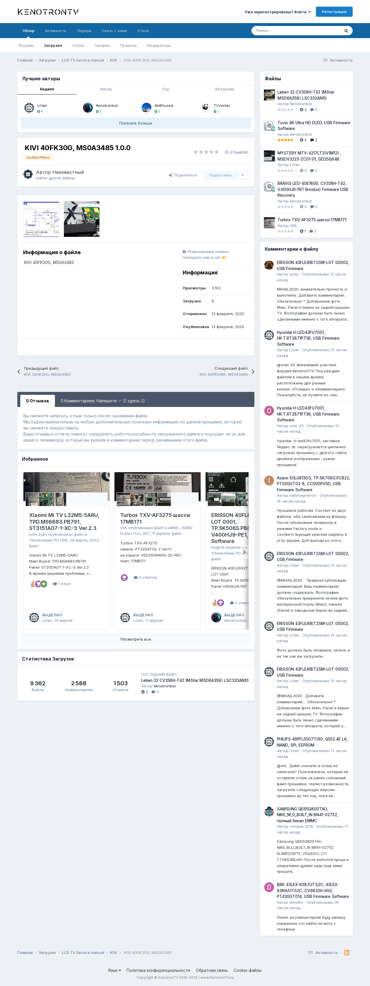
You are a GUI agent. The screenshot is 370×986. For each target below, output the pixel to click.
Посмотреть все (136, 639)
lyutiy (294, 274)
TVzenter (222, 105)
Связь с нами (114, 30)
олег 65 (296, 425)
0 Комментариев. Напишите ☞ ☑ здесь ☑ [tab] (103, 400)
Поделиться (183, 175)
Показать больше (135, 123)
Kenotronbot (107, 105)
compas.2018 (301, 826)
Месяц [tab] (106, 89)
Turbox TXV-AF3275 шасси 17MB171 (312, 219)
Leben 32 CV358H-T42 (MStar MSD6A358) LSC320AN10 (195, 680)
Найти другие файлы (55, 178)
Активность (55, 30)
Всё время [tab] (224, 89)
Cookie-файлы (248, 970)
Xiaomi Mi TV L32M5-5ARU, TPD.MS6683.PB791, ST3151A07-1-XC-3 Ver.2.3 (64, 521)
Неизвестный (68, 172)
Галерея (102, 45)
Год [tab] (165, 89)
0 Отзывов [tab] (37, 400)
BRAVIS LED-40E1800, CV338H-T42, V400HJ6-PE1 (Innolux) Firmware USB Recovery (313, 189)
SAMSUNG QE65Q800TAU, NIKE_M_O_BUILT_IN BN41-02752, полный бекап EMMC (307, 815)
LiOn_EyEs (38, 534)
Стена (143, 30)
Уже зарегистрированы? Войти (278, 12)
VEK (123, 527)
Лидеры (84, 30)
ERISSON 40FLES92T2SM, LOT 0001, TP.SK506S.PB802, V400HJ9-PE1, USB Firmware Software (248, 528)
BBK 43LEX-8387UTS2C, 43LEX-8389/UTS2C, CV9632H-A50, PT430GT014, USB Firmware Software (313, 890)
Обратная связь (212, 970)
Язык (114, 970)
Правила (128, 45)
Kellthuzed (164, 105)
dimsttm (296, 902)
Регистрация (334, 11)
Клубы (78, 45)
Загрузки (53, 45)
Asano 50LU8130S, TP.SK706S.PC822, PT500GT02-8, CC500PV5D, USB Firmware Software (313, 484)
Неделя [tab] (47, 89)
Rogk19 (217, 547)
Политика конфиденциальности (158, 970)
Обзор (28, 33)
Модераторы (159, 45)
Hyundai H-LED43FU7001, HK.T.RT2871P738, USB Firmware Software (308, 338)
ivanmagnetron (303, 495)
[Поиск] (281, 30)
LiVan (42, 105)
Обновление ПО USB (48, 540)
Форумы (26, 45)
